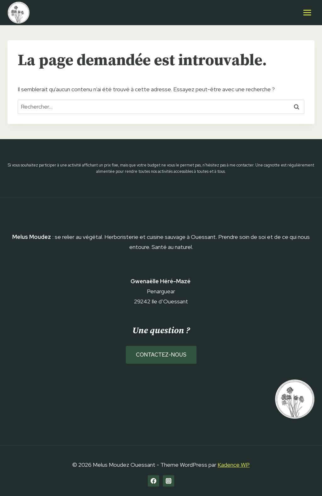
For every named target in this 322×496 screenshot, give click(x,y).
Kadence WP (234, 464)
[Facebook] (153, 481)
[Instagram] (168, 481)
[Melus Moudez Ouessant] (19, 13)
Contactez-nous (161, 354)
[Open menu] (307, 12)
